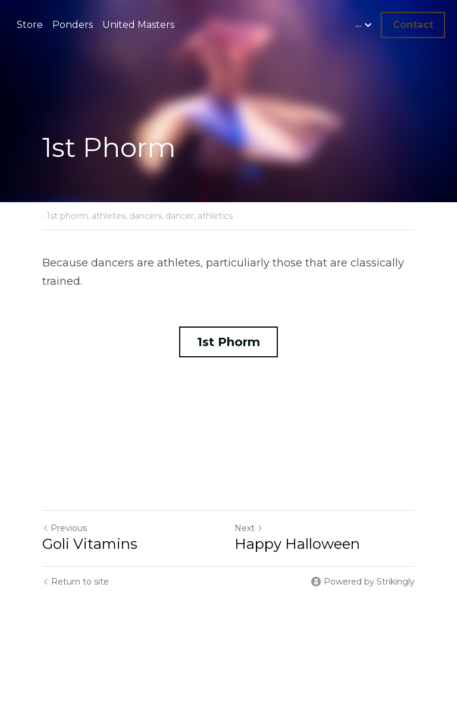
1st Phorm (228, 342)
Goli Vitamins (89, 543)
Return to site (75, 581)
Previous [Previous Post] (64, 528)
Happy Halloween (297, 543)
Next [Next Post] (248, 528)
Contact (413, 24)
